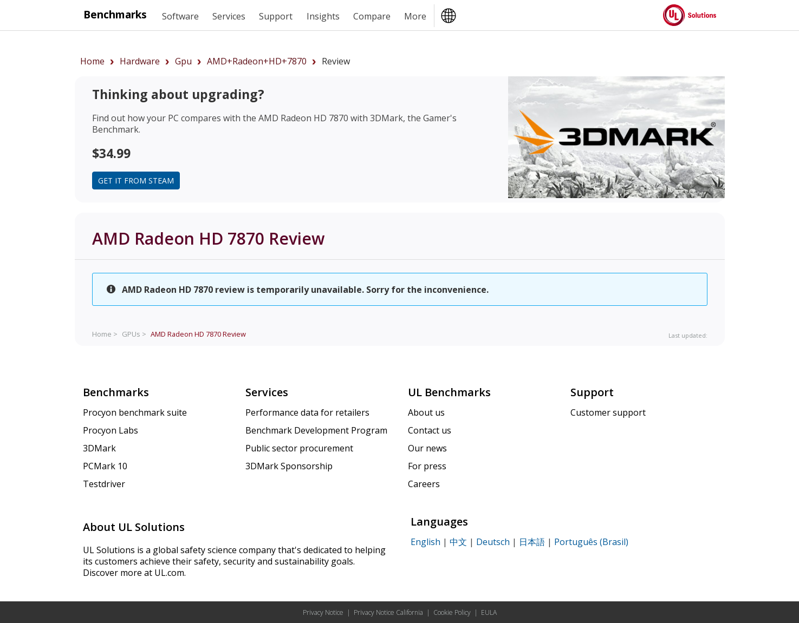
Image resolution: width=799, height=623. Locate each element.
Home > (105, 334)
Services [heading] (228, 16)
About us (426, 412)
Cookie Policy (452, 612)
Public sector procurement (299, 448)
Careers (424, 484)
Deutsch (493, 542)
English (425, 542)
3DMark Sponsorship (289, 466)
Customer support (608, 412)
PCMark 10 (105, 466)
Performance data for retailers (307, 412)
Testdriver (104, 484)
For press (427, 466)
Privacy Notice (323, 612)
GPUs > (134, 334)
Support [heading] (276, 16)
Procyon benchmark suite (135, 412)
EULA (489, 612)
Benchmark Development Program (316, 430)
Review (198, 334)
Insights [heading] (323, 16)
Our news (427, 448)
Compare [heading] (372, 16)
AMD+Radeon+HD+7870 (257, 61)
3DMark (99, 448)
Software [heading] (180, 16)
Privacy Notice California (388, 612)
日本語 (532, 542)
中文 (458, 542)
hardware (140, 61)
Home (92, 61)
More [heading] (415, 16)
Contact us (429, 430)
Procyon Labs (110, 430)
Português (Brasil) (591, 542)
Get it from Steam (136, 180)
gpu (183, 61)
